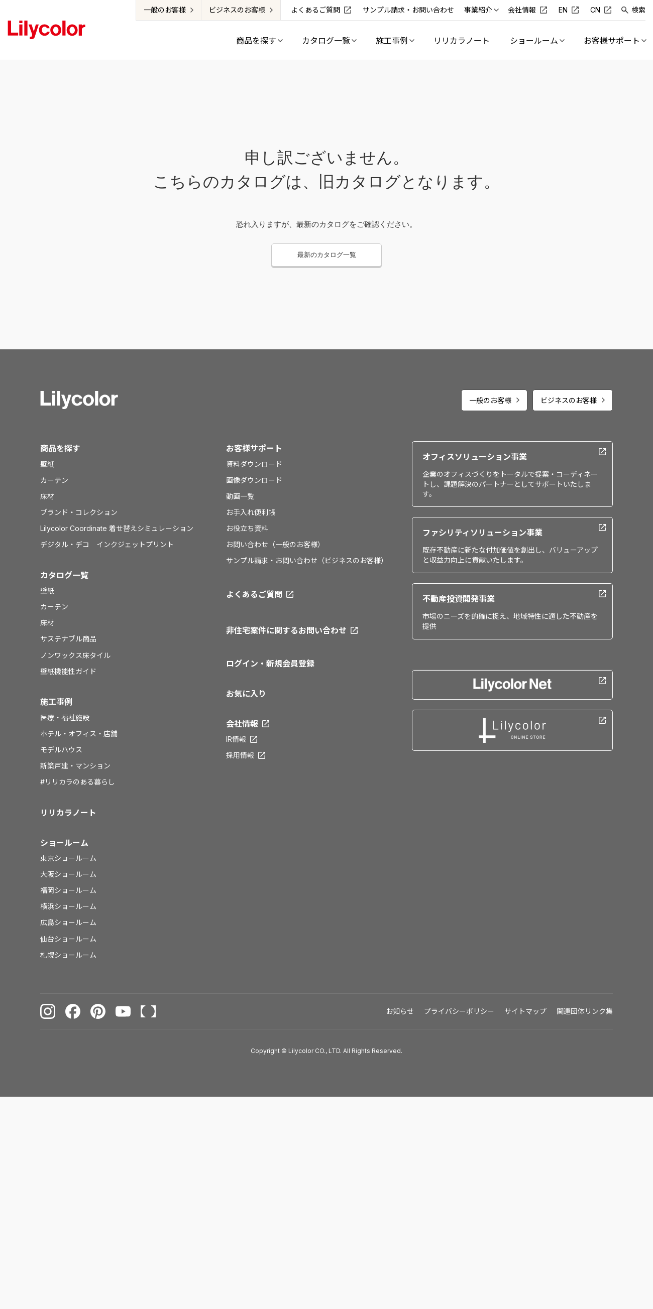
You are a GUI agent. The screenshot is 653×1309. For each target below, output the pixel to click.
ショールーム (64, 843)
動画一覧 (240, 496)
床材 (47, 496)
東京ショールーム (68, 858)
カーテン (54, 480)
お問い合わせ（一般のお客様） (275, 544)
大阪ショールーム (68, 874)
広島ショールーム (68, 922)
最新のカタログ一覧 (326, 254)
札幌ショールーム (68, 955)
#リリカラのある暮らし (77, 781)
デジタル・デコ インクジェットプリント (107, 544)
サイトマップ (525, 1011)
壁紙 (47, 464)
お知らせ (400, 1011)
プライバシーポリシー (459, 1011)
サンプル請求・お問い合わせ (408, 10)
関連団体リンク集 (585, 1011)
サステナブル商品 (68, 638)
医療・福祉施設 (64, 717)
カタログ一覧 (64, 575)
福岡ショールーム (68, 890)
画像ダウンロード (254, 480)
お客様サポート (254, 448)
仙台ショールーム (68, 939)
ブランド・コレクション (79, 512)
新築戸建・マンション (75, 765)
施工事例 (56, 702)
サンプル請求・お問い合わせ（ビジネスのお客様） (307, 560)
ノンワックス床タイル (75, 655)
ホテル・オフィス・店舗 (79, 733)
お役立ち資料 (247, 528)
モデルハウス (61, 749)
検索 (638, 10)
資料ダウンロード (254, 464)
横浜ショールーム (68, 906)
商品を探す (60, 448)
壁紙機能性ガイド (68, 671)
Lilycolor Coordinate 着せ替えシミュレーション (116, 528)
